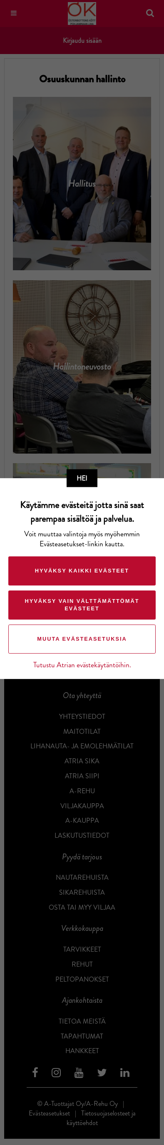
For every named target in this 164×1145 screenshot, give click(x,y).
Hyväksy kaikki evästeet (82, 571)
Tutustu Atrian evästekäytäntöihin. (82, 665)
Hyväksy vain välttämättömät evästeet (82, 605)
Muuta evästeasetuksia (82, 639)
